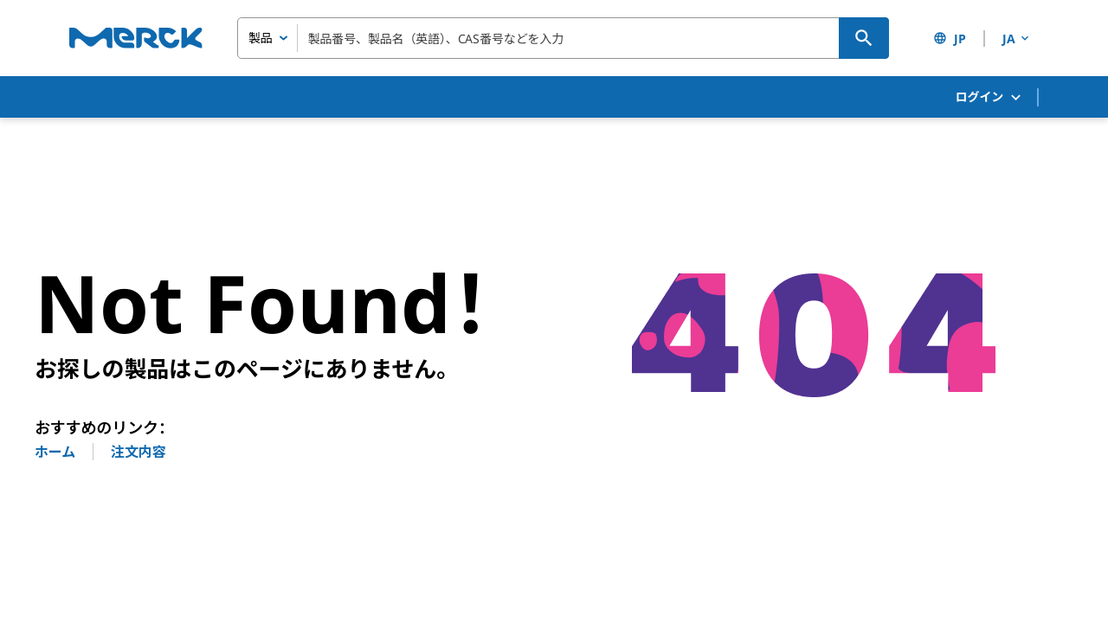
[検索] (864, 38)
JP (949, 38)
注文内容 (138, 451)
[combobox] (563, 38)
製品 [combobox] (260, 37)
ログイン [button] (989, 97)
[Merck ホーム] (136, 38)
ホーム (55, 451)
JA (1017, 38)
